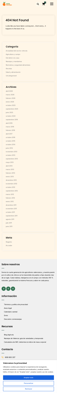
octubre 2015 (10, 141)
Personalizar (28, 383)
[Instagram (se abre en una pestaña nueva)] (13, 289)
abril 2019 (9, 123)
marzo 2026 (10, 95)
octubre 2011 (10, 212)
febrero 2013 (10, 173)
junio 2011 (9, 226)
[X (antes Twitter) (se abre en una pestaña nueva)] (8, 289)
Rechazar (28, 389)
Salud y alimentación (13, 72)
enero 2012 (10, 201)
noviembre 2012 (11, 184)
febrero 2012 (10, 198)
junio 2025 (9, 112)
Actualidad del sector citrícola (16, 51)
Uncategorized (11, 76)
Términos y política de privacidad (16, 304)
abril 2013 (9, 166)
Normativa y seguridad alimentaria (18, 65)
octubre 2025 (10, 105)
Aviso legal (8, 308)
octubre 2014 (10, 144)
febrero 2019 (10, 130)
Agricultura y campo (13, 54)
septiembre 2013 (12, 159)
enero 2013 (10, 177)
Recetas (9, 69)
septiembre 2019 (12, 120)
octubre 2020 (10, 116)
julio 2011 (9, 223)
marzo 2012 (10, 194)
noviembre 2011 (11, 209)
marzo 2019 (10, 127)
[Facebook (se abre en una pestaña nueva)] (4, 289)
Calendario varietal (10, 312)
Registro (9, 242)
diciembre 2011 (11, 205)
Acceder (9, 245)
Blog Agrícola (9, 335)
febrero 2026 (10, 98)
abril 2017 (9, 134)
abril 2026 (9, 91)
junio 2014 (9, 148)
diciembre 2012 (11, 180)
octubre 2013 (10, 155)
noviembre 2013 (11, 152)
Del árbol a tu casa (12, 58)
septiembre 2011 (11, 216)
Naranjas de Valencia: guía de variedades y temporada (23, 338)
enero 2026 (10, 102)
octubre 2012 (10, 187)
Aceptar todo (28, 377)
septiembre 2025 (12, 109)
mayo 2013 (9, 162)
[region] (28, 376)
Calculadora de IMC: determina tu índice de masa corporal (25, 342)
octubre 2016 (10, 137)
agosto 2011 (10, 219)
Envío (6, 315)
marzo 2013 (10, 169)
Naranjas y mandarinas (14, 61)
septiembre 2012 (12, 191)
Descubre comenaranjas (13, 319)
